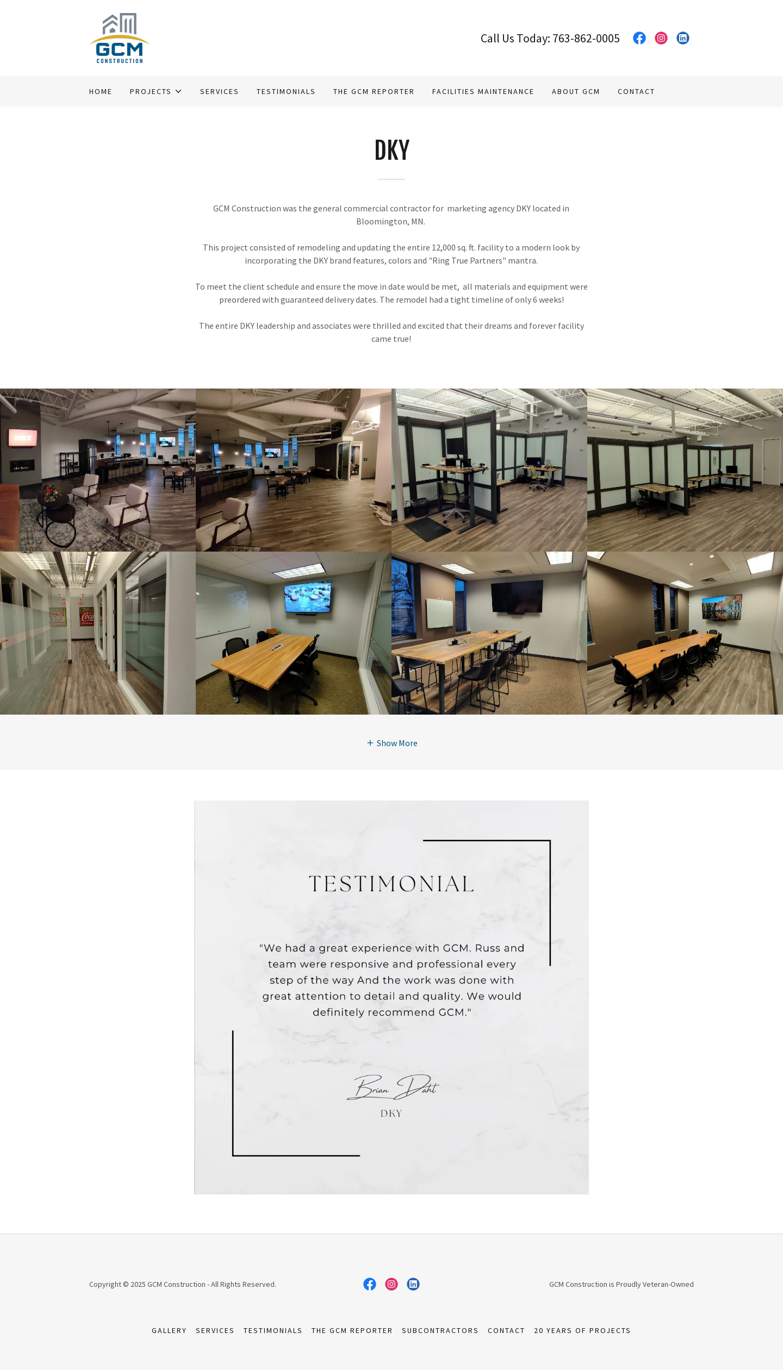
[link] (119, 37)
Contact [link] (636, 91)
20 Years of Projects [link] (582, 1330)
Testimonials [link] (286, 91)
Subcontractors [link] (440, 1330)
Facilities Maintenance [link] (483, 91)
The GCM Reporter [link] (374, 91)
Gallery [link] (169, 1330)
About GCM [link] (576, 91)
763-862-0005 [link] (586, 38)
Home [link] (101, 91)
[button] (156, 91)
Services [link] (219, 91)
